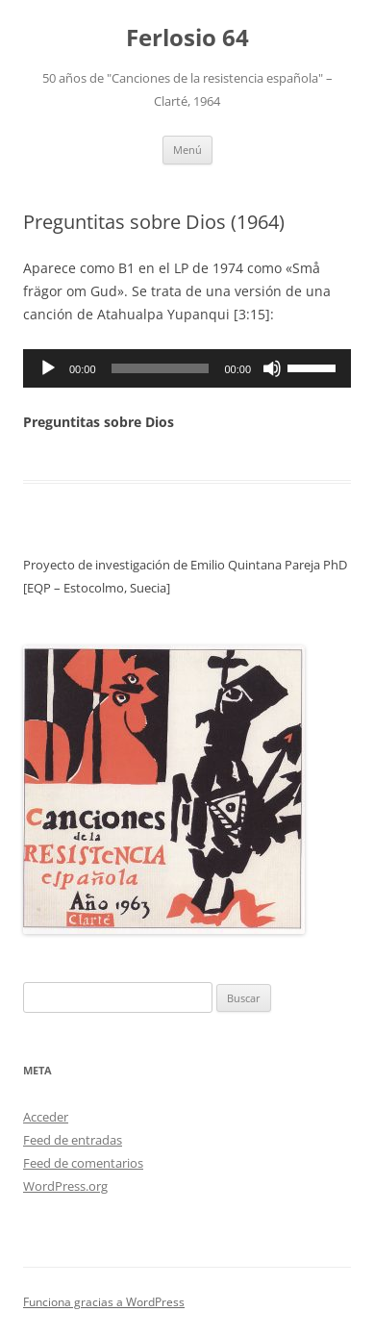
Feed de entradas (72, 1139)
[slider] (161, 368)
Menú (187, 149)
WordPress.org (65, 1186)
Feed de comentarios (83, 1163)
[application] (187, 368)
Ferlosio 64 (187, 38)
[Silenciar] (272, 368)
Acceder (45, 1116)
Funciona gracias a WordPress (104, 1302)
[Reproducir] (48, 368)
